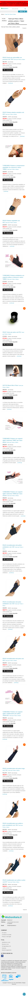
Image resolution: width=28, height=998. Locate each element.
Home (2, 14)
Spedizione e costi (6, 942)
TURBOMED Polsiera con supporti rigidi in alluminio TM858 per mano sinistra (12, 493)
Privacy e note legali (6, 936)
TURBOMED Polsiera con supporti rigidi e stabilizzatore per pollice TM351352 (12, 713)
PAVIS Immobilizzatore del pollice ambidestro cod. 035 (13, 546)
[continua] (10, 83)
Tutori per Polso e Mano (10, 14)
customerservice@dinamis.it (21, 5)
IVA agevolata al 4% (6, 946)
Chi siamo (4, 932)
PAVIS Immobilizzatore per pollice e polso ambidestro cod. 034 (13, 825)
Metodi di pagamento (6, 950)
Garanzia (4, 948)
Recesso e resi (5, 944)
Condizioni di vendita (6, 934)
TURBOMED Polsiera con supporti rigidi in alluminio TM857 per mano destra (12, 440)
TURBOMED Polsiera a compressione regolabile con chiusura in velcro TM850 (13, 167)
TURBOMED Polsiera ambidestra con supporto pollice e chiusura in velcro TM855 (13, 277)
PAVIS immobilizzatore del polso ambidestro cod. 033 (13, 603)
